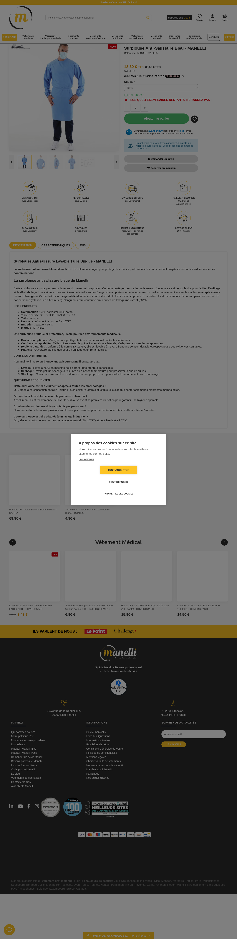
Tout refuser (118, 482)
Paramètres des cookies (118, 494)
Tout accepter (118, 470)
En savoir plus (86, 459)
